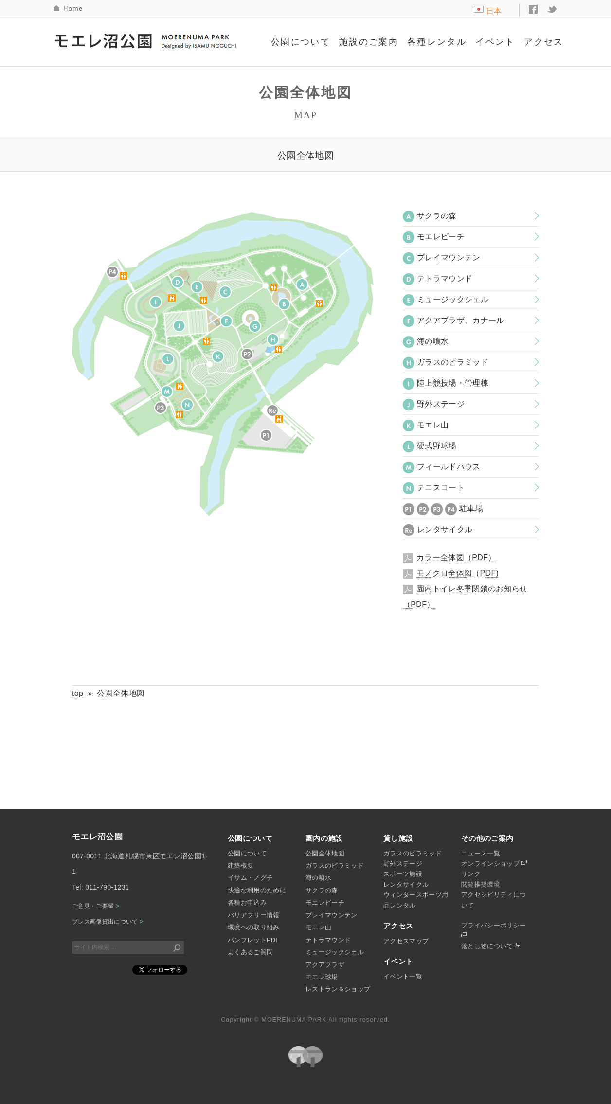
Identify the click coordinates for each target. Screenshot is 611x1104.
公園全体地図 (325, 853)
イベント (495, 42)
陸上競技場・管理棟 (445, 384)
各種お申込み (247, 902)
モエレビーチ (434, 237)
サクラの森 (430, 216)
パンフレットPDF (254, 940)
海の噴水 (426, 342)
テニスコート (434, 488)
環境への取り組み (254, 927)
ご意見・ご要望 (95, 906)
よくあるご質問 (250, 952)
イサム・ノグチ (250, 877)
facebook (533, 9)
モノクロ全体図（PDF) (457, 573)
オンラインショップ (494, 863)
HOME (69, 8)
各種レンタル (437, 42)
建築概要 (240, 865)
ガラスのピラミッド (445, 363)
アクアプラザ (325, 964)
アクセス (544, 42)
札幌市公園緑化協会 (305, 1056)
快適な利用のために (257, 890)
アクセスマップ (406, 940)
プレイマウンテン (442, 258)
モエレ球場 (322, 976)
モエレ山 (426, 425)
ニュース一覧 (480, 853)
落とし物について (490, 946)
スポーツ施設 (402, 873)
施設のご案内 (368, 42)
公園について (300, 42)
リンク (471, 873)
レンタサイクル (437, 530)
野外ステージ (434, 404)
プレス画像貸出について (108, 921)
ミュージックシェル (445, 300)
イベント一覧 (402, 976)
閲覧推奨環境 (480, 884)
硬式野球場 (430, 446)
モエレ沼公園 (146, 40)
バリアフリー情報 (254, 915)
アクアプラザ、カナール (453, 321)
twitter (552, 9)
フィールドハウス (442, 467)
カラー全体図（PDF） (456, 557)
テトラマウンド (437, 279)
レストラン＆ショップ (338, 989)
